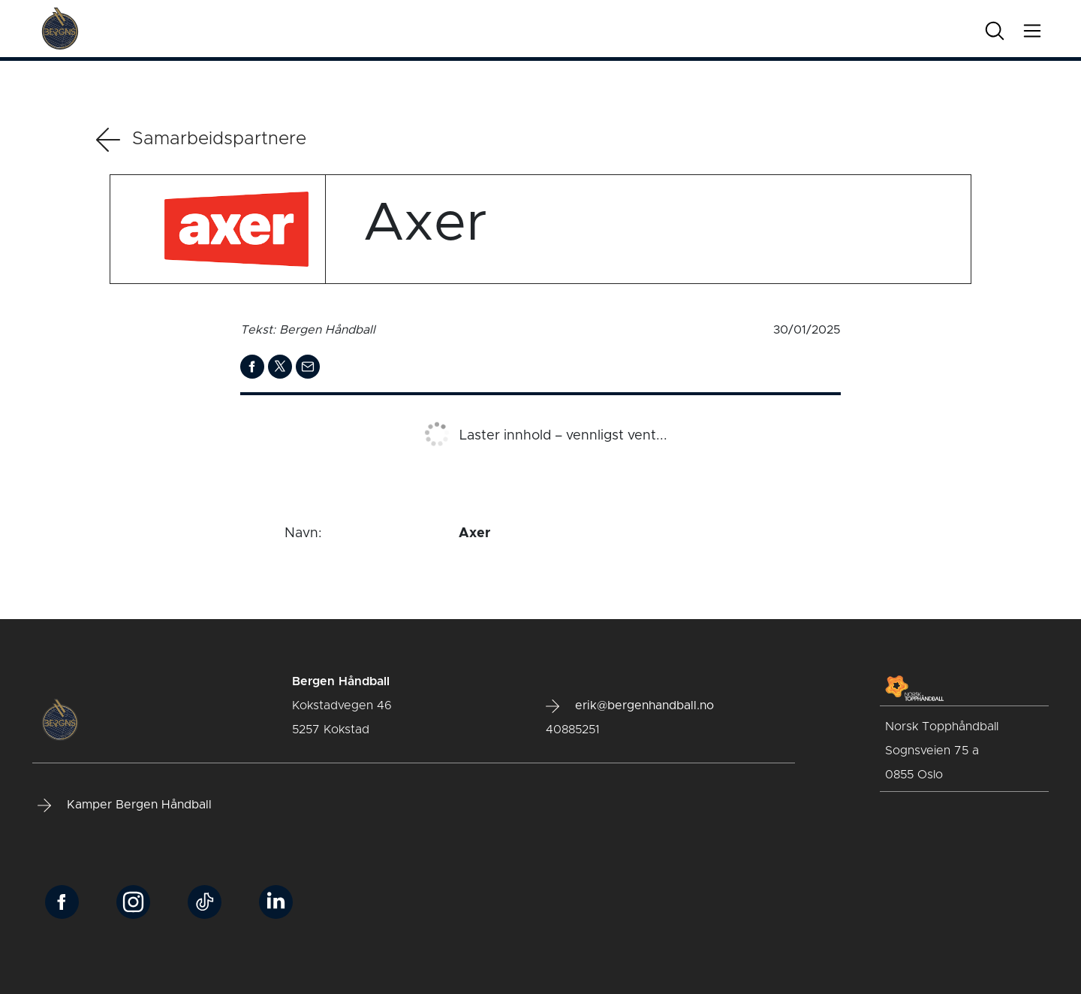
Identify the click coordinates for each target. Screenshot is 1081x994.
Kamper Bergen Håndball (125, 805)
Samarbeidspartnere (201, 140)
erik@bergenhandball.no (630, 706)
